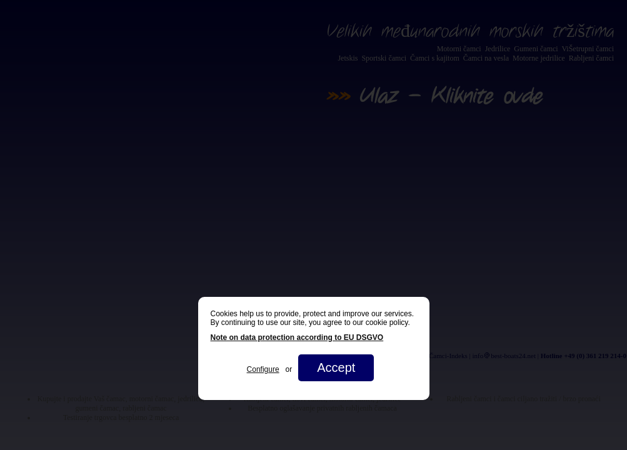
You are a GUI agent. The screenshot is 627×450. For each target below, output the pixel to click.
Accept (336, 367)
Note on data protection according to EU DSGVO (297, 337)
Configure (263, 369)
